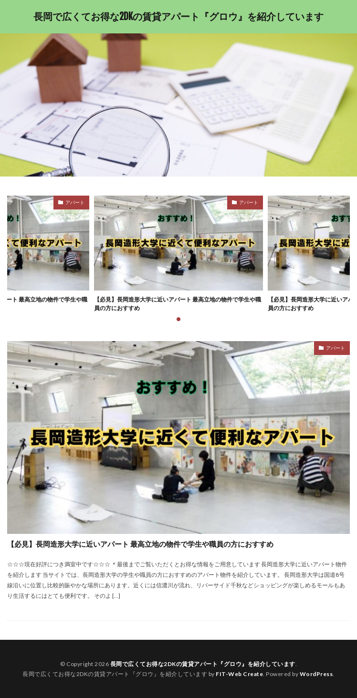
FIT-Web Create (239, 673)
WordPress (316, 673)
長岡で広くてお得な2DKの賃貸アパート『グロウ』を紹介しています (178, 16)
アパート (74, 202)
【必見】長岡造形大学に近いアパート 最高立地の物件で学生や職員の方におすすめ (177, 304)
